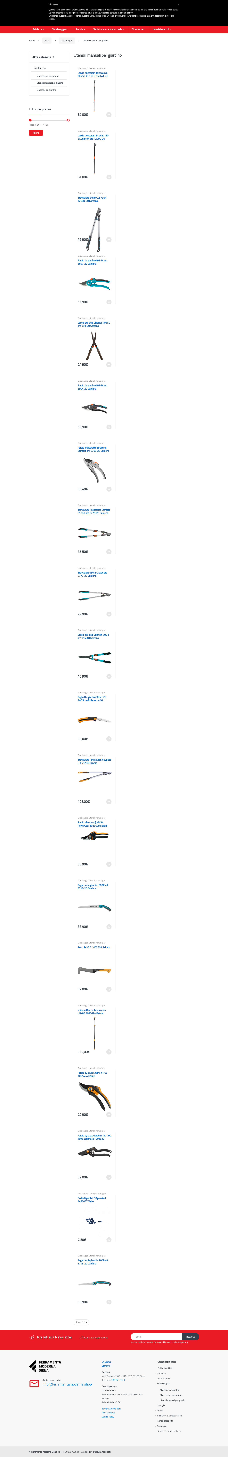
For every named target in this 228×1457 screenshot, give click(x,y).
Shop (46, 40)
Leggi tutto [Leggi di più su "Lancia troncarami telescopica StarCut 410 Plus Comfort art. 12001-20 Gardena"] (109, 114)
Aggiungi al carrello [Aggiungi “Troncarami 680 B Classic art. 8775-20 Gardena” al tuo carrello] (109, 614)
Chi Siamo (106, 1362)
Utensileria (90, 1193)
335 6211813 (118, 1380)
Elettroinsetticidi (162, 1368)
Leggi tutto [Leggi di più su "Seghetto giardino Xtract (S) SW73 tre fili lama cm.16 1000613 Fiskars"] (109, 739)
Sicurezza (137, 29)
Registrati (190, 1336)
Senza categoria (162, 1420)
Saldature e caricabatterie (107, 29)
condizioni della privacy (177, 1342)
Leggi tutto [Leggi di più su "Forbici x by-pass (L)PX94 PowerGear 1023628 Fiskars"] (109, 864)
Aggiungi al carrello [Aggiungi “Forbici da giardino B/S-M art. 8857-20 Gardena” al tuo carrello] (109, 302)
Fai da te (37, 29)
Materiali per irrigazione (46, 76)
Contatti (106, 1365)
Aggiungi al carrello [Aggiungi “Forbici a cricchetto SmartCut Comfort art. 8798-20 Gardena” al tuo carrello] (109, 489)
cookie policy (126, 13)
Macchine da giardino (45, 90)
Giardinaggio (59, 29)
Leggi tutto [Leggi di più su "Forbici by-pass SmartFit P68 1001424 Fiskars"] (109, 1114)
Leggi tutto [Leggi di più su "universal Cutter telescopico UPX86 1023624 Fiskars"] (109, 1051)
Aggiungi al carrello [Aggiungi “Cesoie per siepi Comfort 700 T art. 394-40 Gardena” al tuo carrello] (109, 676)
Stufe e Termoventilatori (166, 1431)
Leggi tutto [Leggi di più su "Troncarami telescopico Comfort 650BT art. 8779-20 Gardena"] (109, 551)
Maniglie (158, 1405)
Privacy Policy (108, 1412)
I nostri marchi (161, 29)
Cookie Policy (108, 1416)
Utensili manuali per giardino (91, 69)
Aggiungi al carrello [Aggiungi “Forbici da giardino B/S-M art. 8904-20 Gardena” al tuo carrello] (109, 427)
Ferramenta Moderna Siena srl (45, 1452)
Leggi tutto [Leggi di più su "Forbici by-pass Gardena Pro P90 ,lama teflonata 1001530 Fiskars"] (109, 1177)
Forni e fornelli (161, 1378)
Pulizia (79, 29)
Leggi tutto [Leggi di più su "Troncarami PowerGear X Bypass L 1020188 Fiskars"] (109, 801)
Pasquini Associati (102, 1452)
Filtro (36, 132)
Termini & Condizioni (111, 1408)
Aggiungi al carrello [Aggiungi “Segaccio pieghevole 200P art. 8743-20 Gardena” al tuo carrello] (109, 1302)
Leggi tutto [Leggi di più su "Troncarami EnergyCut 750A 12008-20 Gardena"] (109, 239)
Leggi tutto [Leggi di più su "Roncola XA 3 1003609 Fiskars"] (109, 989)
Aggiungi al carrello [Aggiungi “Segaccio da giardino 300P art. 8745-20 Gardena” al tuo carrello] (109, 926)
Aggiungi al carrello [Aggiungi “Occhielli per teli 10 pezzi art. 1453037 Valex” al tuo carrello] (109, 1239)
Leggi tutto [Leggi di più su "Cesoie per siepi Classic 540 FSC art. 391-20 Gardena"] (109, 364)
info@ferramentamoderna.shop (67, 1384)
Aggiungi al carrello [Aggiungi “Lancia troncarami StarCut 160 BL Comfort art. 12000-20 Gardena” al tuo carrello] (109, 177)
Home (32, 40)
